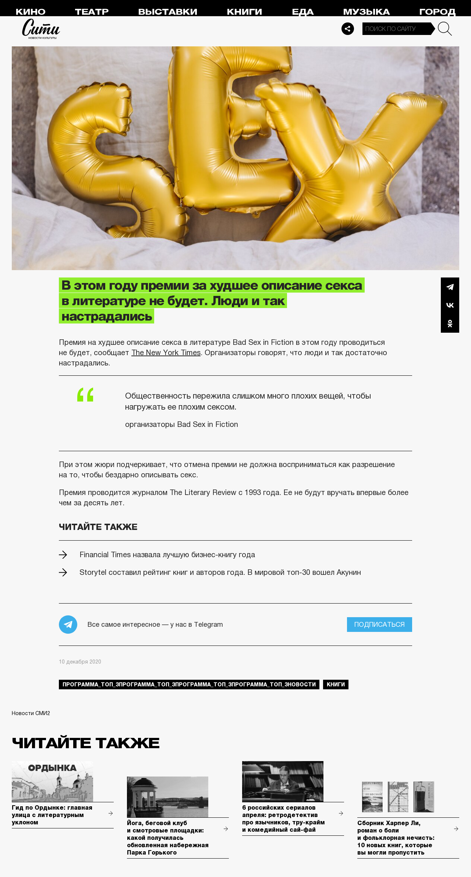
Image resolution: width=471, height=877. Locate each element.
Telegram (450, 286)
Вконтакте (450, 305)
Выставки (167, 12)
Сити (41, 28)
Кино (30, 12)
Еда (303, 12)
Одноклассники (450, 323)
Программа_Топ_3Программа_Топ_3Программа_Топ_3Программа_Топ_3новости (189, 684)
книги (336, 684)
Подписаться (379, 624)
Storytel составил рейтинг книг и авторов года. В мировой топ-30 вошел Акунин (220, 572)
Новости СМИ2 (31, 713)
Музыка (366, 12)
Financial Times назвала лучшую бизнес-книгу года (167, 555)
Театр (92, 12)
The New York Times (166, 353)
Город (437, 12)
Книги (244, 12)
